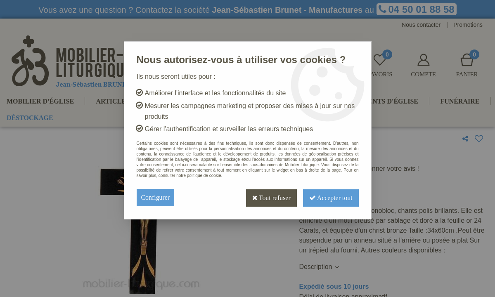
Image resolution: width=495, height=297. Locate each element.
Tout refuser (269, 197)
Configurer (155, 197)
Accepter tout (330, 197)
